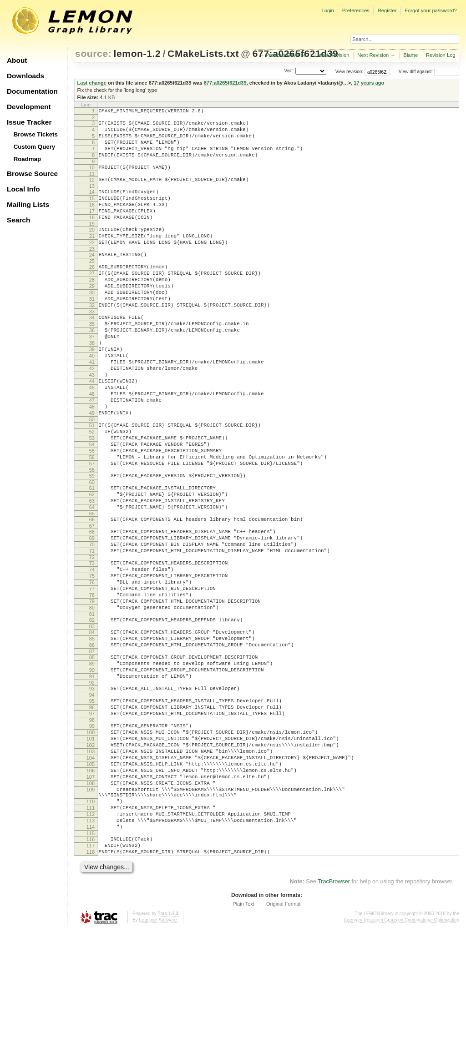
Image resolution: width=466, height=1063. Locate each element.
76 (92, 665)
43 (92, 421)
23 (92, 272)
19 (92, 243)
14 (92, 204)
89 (92, 760)
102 (90, 855)
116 (90, 969)
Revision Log (441, 55)
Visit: (289, 71)
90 (92, 768)
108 (90, 902)
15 (92, 212)
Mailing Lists (28, 204)
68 (92, 605)
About (17, 60)
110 (90, 924)
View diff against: (429, 71)
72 (92, 636)
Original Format (283, 1037)
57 (92, 527)
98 (92, 826)
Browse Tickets (36, 134)
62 (92, 562)
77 (92, 673)
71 (92, 628)
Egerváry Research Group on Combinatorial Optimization (401, 1053)
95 (92, 803)
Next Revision (373, 55)
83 (92, 717)
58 (92, 535)
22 (92, 264)
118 (90, 984)
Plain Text (243, 1037)
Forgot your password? (430, 10)
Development (29, 107)
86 (92, 739)
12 (92, 190)
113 (90, 947)
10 (92, 177)
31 (92, 330)
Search (18, 220)
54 (92, 504)
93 (92, 789)
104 (90, 871)
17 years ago (369, 83)
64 (92, 578)
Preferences (356, 10)
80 (92, 696)
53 (92, 496)
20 (92, 249)
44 (92, 429)
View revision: (349, 71)
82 (92, 710)
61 (92, 555)
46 (92, 444)
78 (92, 681)
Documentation (32, 91)
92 (92, 783)
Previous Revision (286, 55)
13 (92, 198)
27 (92, 299)
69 (92, 613)
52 (92, 489)
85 (92, 731)
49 (92, 467)
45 (92, 436)
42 (92, 413)
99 (92, 832)
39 (92, 390)
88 (92, 753)
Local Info (23, 189)
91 (92, 776)
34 (92, 351)
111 (90, 932)
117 (90, 976)
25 (92, 285)
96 (92, 811)
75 (92, 657)
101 (90, 848)
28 (92, 307)
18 (92, 235)
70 (92, 621)
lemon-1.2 (137, 53)
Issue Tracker (29, 122)
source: (93, 53)
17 (92, 227)
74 (92, 650)
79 (92, 688)
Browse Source (32, 173)
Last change (91, 83)
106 (90, 886)
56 (92, 520)
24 (92, 278)
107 (90, 894)
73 (92, 642)
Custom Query (35, 146)
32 (92, 338)
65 (92, 586)
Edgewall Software (158, 1053)
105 (90, 879)
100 (90, 840)
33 (92, 345)
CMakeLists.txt (203, 53)
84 (92, 723)
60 (92, 549)
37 (92, 375)
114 (90, 955)
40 (92, 398)
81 (92, 704)
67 (92, 599)
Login (327, 10)
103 (90, 863)
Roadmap (27, 159)
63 (92, 570)
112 (90, 939)
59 (92, 541)
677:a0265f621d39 (225, 83)
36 (92, 367)
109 (90, 909)
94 (92, 797)
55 (92, 512)
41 (92, 405)
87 (92, 747)
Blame (410, 55)
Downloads (25, 76)
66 (92, 591)
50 (92, 475)
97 (92, 818)
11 (92, 184)
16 (92, 219)
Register (387, 10)
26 (92, 291)
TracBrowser (334, 1015)
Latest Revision (332, 55)
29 (92, 314)
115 (90, 963)
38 (92, 382)
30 (92, 322)
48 (92, 460)
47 (92, 452)
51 (92, 481)
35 (92, 359)
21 (92, 256)
